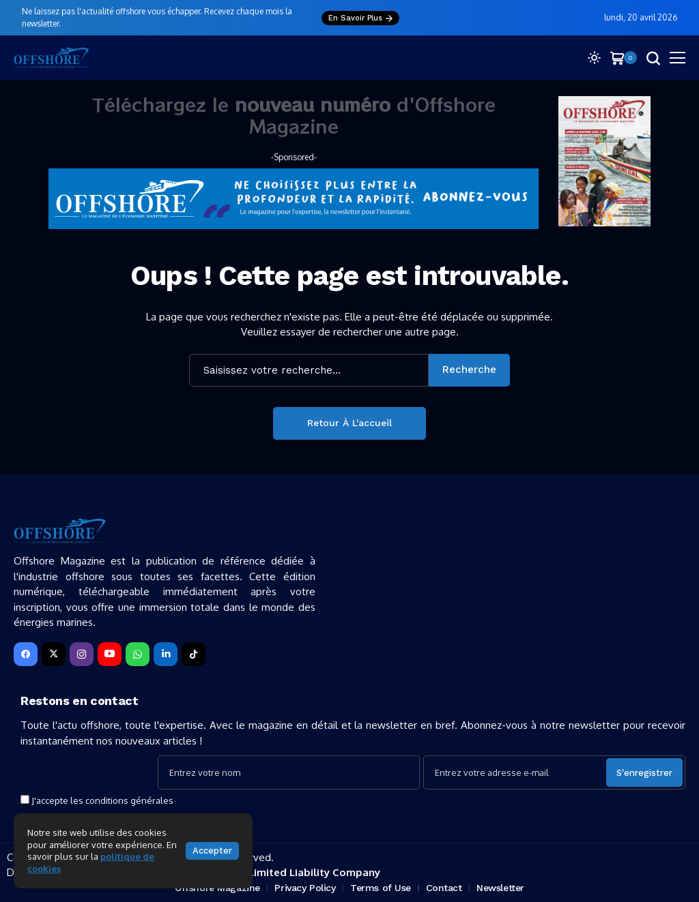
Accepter (212, 850)
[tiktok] (193, 654)
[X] (54, 654)
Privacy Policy (304, 887)
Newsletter (500, 887)
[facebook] (26, 654)
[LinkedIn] (165, 654)
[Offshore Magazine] (51, 57)
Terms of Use (380, 887)
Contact (444, 887)
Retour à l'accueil (349, 422)
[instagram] (82, 654)
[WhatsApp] (137, 654)
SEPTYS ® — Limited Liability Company (281, 872)
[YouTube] (110, 654)
